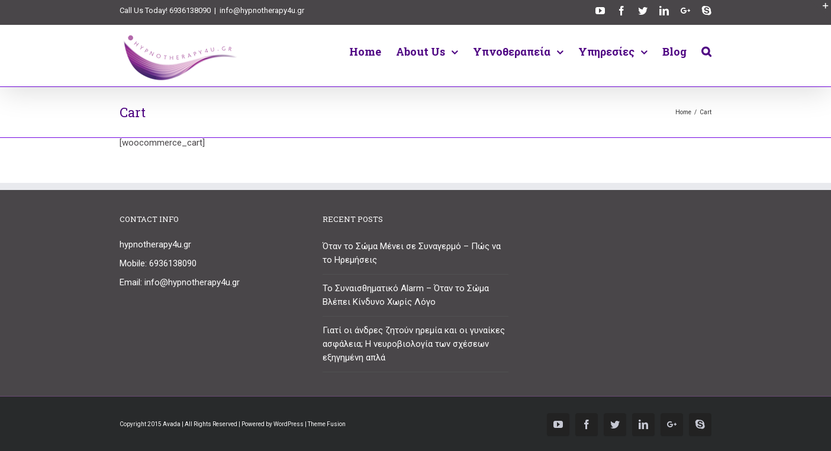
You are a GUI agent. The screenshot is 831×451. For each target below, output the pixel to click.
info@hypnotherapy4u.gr (262, 10)
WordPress (288, 424)
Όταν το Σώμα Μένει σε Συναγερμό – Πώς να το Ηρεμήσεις (412, 253)
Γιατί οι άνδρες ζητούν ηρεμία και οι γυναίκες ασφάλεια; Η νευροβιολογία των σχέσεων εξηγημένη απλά (414, 344)
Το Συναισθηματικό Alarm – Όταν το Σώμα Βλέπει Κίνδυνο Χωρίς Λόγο (406, 295)
